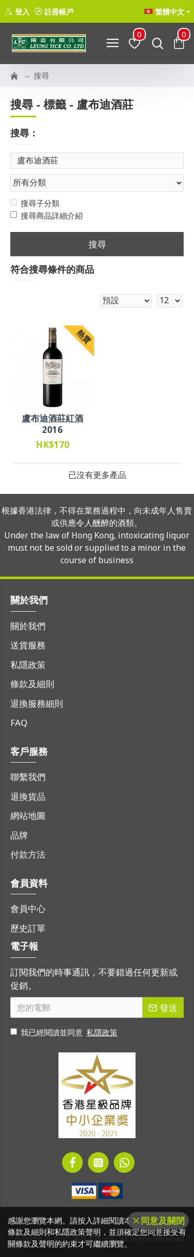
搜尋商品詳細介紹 (46, 215)
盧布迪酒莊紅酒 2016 (52, 424)
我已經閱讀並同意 (64, 1032)
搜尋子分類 (34, 203)
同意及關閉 (163, 1221)
